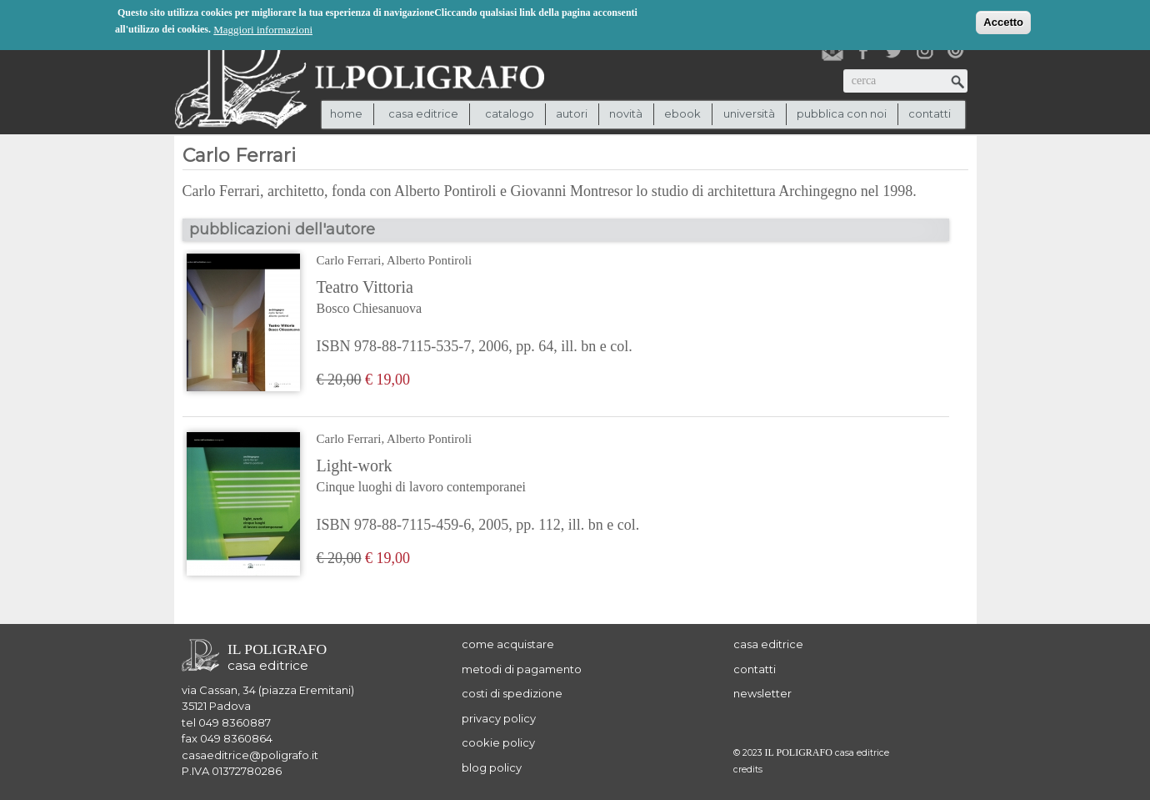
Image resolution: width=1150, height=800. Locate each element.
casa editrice (768, 644)
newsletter (762, 693)
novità (625, 113)
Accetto (1003, 21)
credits (747, 769)
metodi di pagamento (522, 669)
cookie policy (498, 742)
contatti (929, 113)
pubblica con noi (842, 113)
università (749, 113)
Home (346, 113)
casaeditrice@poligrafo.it (250, 755)
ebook (682, 113)
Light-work (478, 477)
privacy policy (499, 718)
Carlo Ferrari (349, 260)
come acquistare (508, 644)
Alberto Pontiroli (429, 260)
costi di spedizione (512, 693)
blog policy (492, 767)
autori (572, 113)
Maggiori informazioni (262, 29)
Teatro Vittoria (474, 298)
